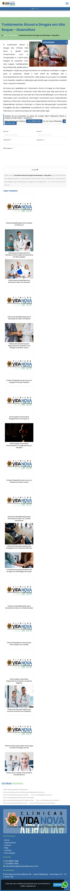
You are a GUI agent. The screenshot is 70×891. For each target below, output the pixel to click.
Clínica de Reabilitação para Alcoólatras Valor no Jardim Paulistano (19, 519)
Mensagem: (8, 148)
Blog (6, 848)
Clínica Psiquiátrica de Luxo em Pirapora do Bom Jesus (19, 481)
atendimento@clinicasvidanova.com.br (21, 866)
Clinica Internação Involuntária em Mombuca (19, 774)
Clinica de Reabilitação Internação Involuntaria (18, 798)
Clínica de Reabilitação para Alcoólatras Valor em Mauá (19, 318)
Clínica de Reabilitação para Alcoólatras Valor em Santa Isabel (19, 607)
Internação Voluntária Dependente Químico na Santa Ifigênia (19, 681)
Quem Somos (10, 843)
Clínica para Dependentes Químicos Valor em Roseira (19, 281)
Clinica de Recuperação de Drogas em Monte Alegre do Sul (19, 747)
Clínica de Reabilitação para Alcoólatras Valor (18, 800)
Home (6, 840)
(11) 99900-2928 (34, 121)
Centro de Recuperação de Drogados (15, 790)
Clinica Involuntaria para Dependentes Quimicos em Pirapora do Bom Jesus (19, 346)
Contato (7, 850)
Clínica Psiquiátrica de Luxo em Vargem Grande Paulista (19, 381)
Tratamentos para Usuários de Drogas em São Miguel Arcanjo (19, 571)
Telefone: (7, 140)
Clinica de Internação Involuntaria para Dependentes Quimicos (24, 792)
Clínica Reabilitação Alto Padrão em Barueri (19, 224)
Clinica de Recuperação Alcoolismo (48, 800)
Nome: (6, 131)
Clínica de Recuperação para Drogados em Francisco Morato (19, 547)
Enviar (35, 170)
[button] (67, 3)
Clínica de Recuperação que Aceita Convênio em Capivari (19, 710)
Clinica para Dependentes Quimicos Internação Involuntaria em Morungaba (19, 255)
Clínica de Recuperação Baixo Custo (15, 803)
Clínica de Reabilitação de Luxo (41, 795)
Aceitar (57, 885)
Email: (39, 131)
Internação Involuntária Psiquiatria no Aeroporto (19, 418)
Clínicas (7, 845)
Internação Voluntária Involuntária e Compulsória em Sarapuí (19, 446)
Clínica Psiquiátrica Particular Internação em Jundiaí (19, 644)
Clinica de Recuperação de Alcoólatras (42, 803)
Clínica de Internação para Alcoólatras (16, 795)
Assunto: (41, 140)
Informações (9, 853)
